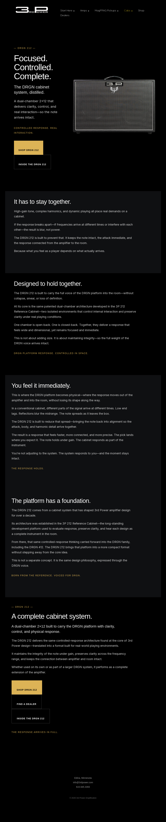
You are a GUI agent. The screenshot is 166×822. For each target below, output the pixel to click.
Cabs (128, 10)
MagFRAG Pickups (106, 10)
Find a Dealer (26, 704)
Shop (141, 10)
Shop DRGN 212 (28, 150)
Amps (84, 10)
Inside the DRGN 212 (32, 164)
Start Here (67, 10)
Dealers (64, 15)
